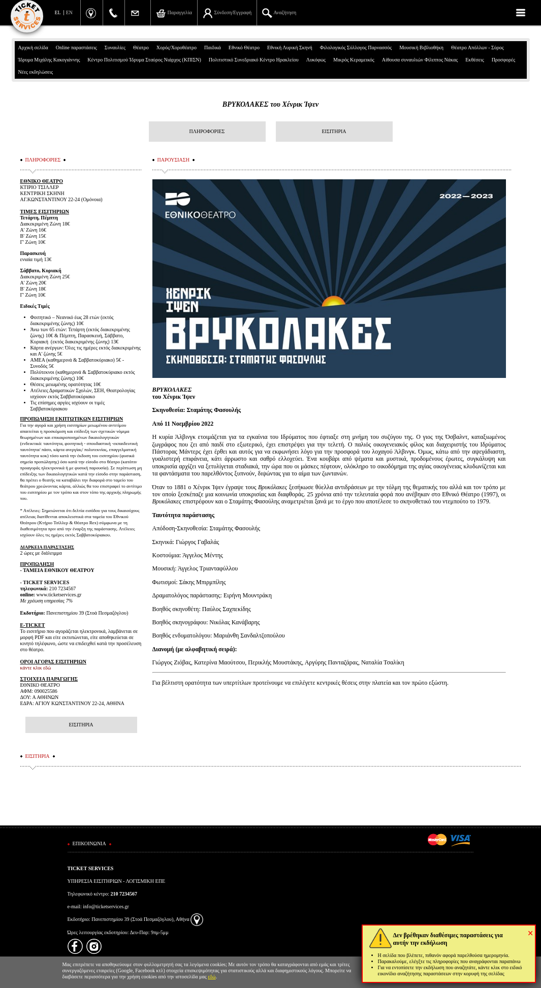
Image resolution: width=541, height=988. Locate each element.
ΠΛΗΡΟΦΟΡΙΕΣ (207, 131)
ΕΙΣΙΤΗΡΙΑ (334, 131)
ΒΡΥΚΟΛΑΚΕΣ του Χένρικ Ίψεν (270, 104)
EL (58, 12)
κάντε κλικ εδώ (35, 668)
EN (69, 12)
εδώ (212, 976)
